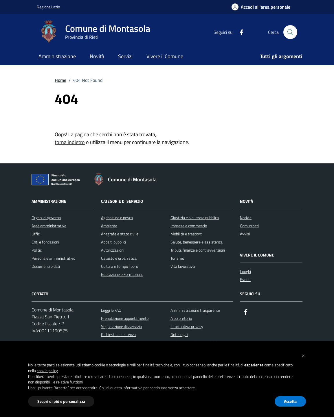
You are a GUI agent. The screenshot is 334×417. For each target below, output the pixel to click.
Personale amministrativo (53, 258)
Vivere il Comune (164, 56)
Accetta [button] (290, 401)
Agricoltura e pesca (117, 218)
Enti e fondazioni (45, 242)
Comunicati (249, 226)
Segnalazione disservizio (121, 326)
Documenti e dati (46, 266)
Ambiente (109, 226)
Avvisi (245, 234)
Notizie (246, 218)
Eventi (245, 279)
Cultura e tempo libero (119, 266)
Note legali (179, 334)
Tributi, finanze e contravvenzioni (197, 250)
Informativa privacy (186, 326)
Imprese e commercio (188, 226)
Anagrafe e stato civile (119, 234)
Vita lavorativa (182, 266)
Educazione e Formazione (122, 274)
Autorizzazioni (112, 250)
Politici (37, 250)
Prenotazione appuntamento (124, 318)
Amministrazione (57, 56)
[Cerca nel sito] (290, 32)
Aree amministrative (49, 226)
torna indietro (70, 142)
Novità (97, 56)
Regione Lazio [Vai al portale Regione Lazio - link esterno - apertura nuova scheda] (48, 7)
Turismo (177, 258)
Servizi (125, 56)
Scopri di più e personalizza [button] (61, 401)
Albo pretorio (181, 318)
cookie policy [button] (47, 371)
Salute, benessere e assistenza (196, 242)
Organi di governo (46, 218)
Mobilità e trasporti (186, 234)
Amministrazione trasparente (195, 310)
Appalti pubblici (113, 242)
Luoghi (245, 271)
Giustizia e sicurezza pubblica (194, 218)
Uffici (36, 234)
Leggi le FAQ (111, 310)
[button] (303, 355)
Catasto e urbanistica (119, 258)
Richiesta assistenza (118, 334)
